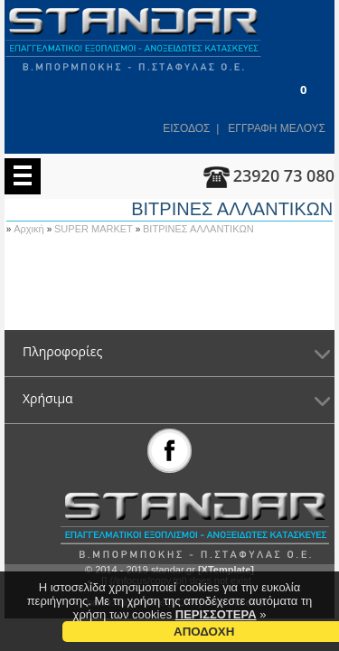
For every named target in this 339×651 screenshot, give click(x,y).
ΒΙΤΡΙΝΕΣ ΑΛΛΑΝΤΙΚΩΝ (198, 228)
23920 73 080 (283, 175)
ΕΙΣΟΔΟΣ (186, 128)
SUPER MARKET (95, 228)
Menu (23, 176)
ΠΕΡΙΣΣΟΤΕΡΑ (216, 614)
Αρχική (30, 228)
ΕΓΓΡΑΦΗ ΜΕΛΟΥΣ (276, 128)
